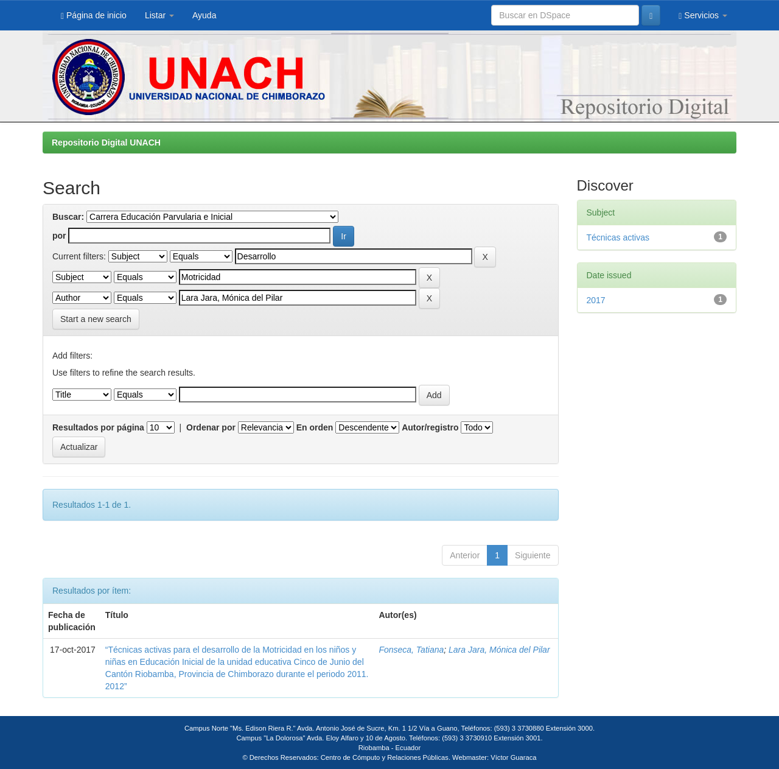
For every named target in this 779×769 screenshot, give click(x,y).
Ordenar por (211, 427)
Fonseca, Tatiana (411, 650)
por (59, 236)
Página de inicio (94, 15)
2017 (596, 300)
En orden (315, 427)
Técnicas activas (618, 237)
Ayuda (204, 15)
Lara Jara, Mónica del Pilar (499, 650)
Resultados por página (98, 427)
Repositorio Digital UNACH (106, 142)
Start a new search (95, 319)
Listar (159, 15)
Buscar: (68, 217)
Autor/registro (430, 427)
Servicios (703, 15)
